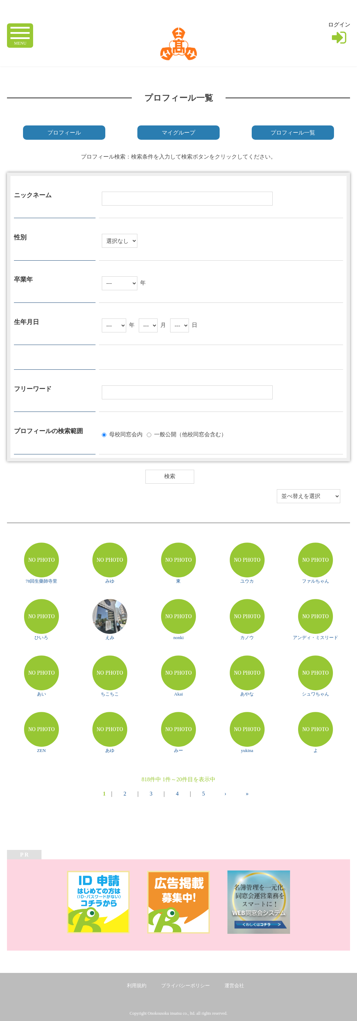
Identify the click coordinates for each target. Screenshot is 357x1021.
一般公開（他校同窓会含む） (190, 434)
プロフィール (64, 133)
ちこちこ (110, 694)
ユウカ (247, 581)
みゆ (109, 581)
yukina (247, 750)
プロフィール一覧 (293, 133)
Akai (178, 694)
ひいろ (41, 637)
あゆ (109, 750)
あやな (247, 694)
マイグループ (178, 133)
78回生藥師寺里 (41, 581)
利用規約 (136, 985)
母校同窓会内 (126, 434)
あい (41, 694)
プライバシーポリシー (185, 985)
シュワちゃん (315, 694)
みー (178, 750)
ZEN (41, 750)
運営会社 (234, 985)
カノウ (247, 637)
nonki (178, 637)
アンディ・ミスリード (315, 637)
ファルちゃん (315, 581)
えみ (109, 637)
